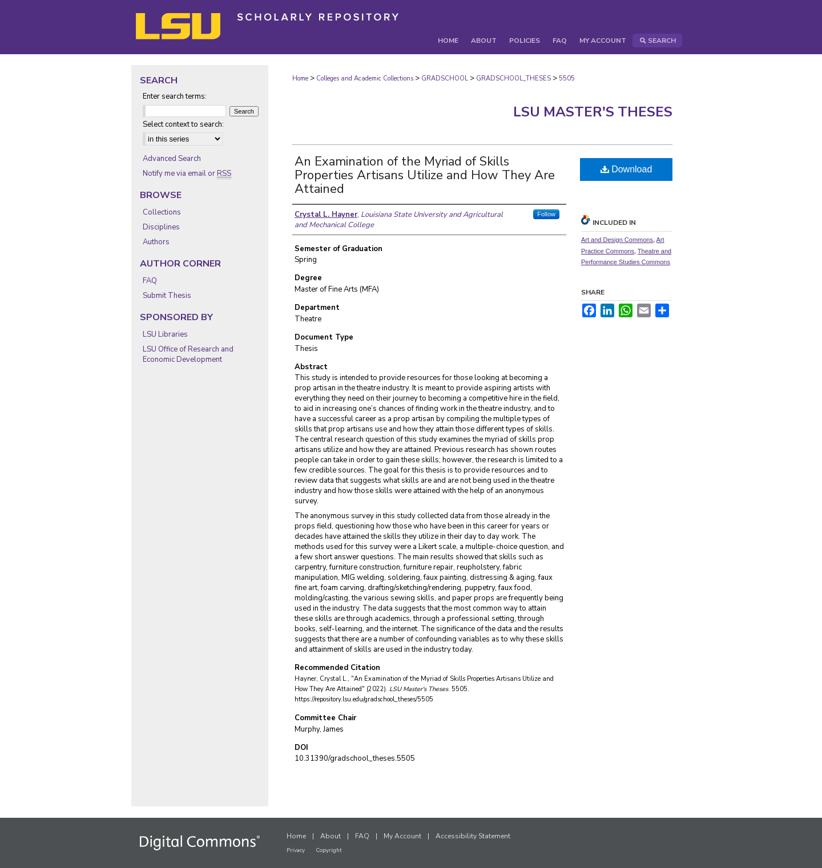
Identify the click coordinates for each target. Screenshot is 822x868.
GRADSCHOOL (444, 78)
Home (300, 78)
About (330, 836)
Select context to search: (183, 124)
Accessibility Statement (473, 836)
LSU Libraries (165, 334)
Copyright (329, 850)
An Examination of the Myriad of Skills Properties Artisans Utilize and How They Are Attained (425, 175)
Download (626, 169)
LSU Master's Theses (592, 112)
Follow (546, 214)
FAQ (150, 281)
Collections (162, 212)
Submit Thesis (167, 295)
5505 (567, 78)
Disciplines (161, 227)
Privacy (296, 850)
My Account (402, 836)
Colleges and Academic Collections (364, 78)
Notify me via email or (187, 173)
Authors (156, 242)
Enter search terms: (175, 96)
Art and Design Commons (617, 239)
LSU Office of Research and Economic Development (188, 354)
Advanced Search (172, 159)
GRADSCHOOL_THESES (513, 78)
